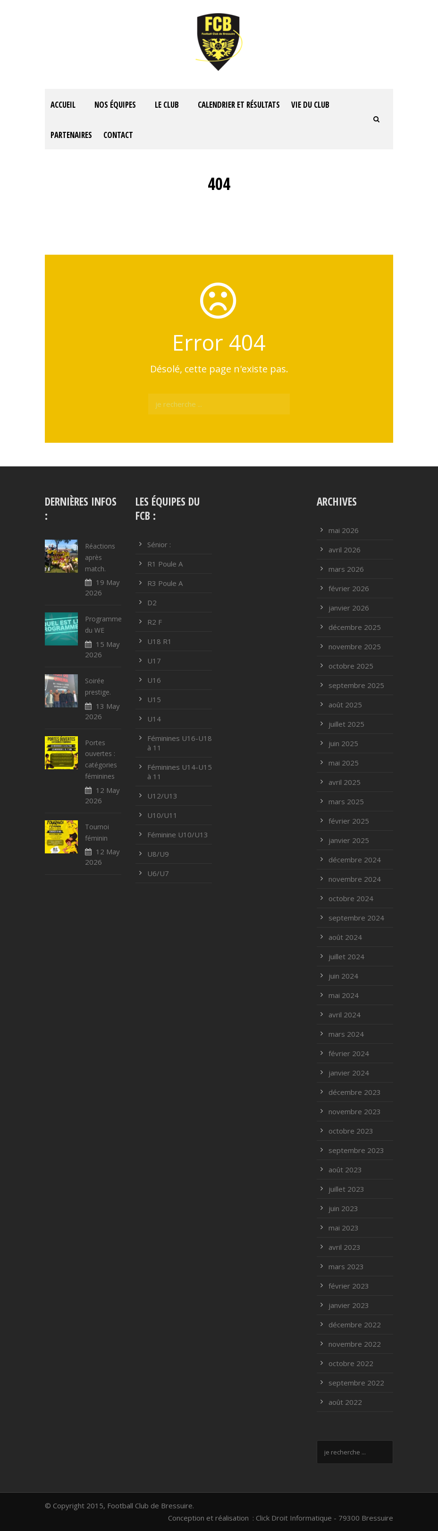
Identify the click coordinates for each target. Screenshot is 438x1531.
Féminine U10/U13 (177, 834)
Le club (167, 104)
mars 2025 (346, 801)
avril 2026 (344, 549)
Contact (118, 134)
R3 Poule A (165, 583)
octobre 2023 (350, 1130)
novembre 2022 (354, 1344)
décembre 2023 (354, 1092)
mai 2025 (343, 762)
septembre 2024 (356, 917)
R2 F (154, 622)
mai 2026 (343, 530)
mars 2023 (346, 1266)
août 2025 (345, 704)
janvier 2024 (348, 1072)
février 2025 (348, 821)
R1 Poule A (165, 563)
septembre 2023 (356, 1150)
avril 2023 (344, 1247)
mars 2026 (346, 569)
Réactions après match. (100, 557)
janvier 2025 (348, 840)
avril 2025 (344, 782)
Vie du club (310, 104)
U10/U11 (162, 815)
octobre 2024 (350, 898)
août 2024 (345, 937)
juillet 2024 (346, 956)
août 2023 (345, 1169)
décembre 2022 (354, 1324)
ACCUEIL (63, 104)
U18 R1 (159, 641)
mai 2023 (343, 1227)
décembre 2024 (354, 859)
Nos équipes (115, 104)
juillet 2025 (346, 724)
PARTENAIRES (71, 134)
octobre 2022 (350, 1363)
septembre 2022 (356, 1382)
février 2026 (348, 588)
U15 (154, 699)
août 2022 (345, 1402)
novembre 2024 (354, 879)
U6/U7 (158, 873)
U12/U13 (162, 795)
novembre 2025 (354, 646)
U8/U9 (158, 854)
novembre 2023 (354, 1111)
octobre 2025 (350, 666)
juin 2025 (343, 743)
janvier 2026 (348, 607)
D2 (152, 602)
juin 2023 (343, 1208)
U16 (154, 680)
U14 (154, 718)
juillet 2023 (346, 1189)
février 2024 (348, 1053)
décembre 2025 (354, 627)
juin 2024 (343, 976)
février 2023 (348, 1285)
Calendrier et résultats (239, 104)
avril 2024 (344, 1014)
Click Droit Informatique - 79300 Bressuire (324, 1517)
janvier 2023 (348, 1305)
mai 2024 (343, 995)
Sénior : (159, 544)
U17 (154, 660)
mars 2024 (346, 1034)
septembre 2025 (356, 685)
